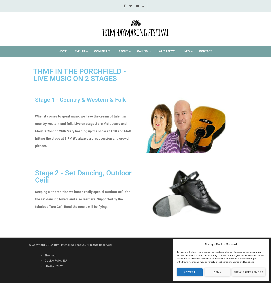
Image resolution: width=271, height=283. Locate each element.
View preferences (248, 272)
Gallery (142, 51)
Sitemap (50, 255)
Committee (102, 51)
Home (63, 51)
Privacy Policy (54, 266)
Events (80, 51)
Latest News (166, 51)
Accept (190, 272)
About (123, 51)
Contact (205, 51)
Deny (217, 272)
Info (187, 51)
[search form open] (143, 6)
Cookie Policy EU (56, 260)
